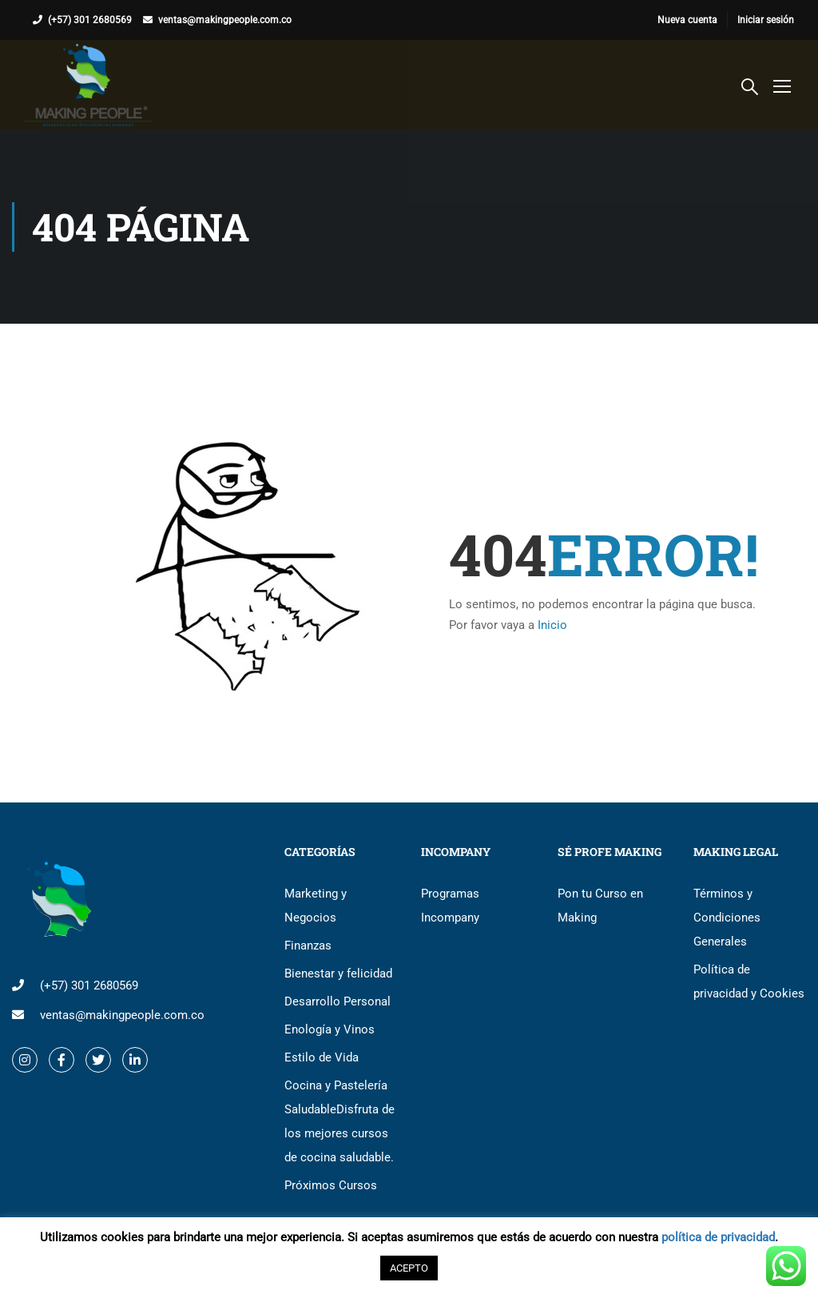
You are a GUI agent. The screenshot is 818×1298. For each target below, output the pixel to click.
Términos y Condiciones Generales (726, 917)
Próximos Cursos (330, 1185)
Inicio (552, 625)
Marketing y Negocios (315, 905)
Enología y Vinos (329, 1029)
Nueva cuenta (687, 20)
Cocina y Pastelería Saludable (339, 1121)
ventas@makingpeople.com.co (225, 20)
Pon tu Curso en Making (600, 905)
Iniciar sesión (765, 20)
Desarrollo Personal (337, 1001)
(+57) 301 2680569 (90, 20)
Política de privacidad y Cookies (748, 981)
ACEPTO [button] (409, 1268)
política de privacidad (718, 1237)
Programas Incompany (450, 905)
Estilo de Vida (321, 1057)
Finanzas (308, 945)
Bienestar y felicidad (338, 973)
